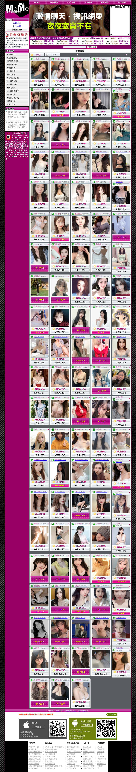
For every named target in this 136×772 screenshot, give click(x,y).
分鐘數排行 (12, 58)
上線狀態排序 (13, 91)
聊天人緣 (11, 74)
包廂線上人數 (13, 78)
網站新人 (11, 88)
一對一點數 (12, 84)
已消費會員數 (13, 61)
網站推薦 (11, 94)
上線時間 (11, 71)
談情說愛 (11, 101)
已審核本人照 (13, 98)
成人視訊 (11, 104)
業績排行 (11, 54)
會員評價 (11, 68)
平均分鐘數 (12, 64)
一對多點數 (12, 81)
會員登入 (17, 23)
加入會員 (17, 26)
